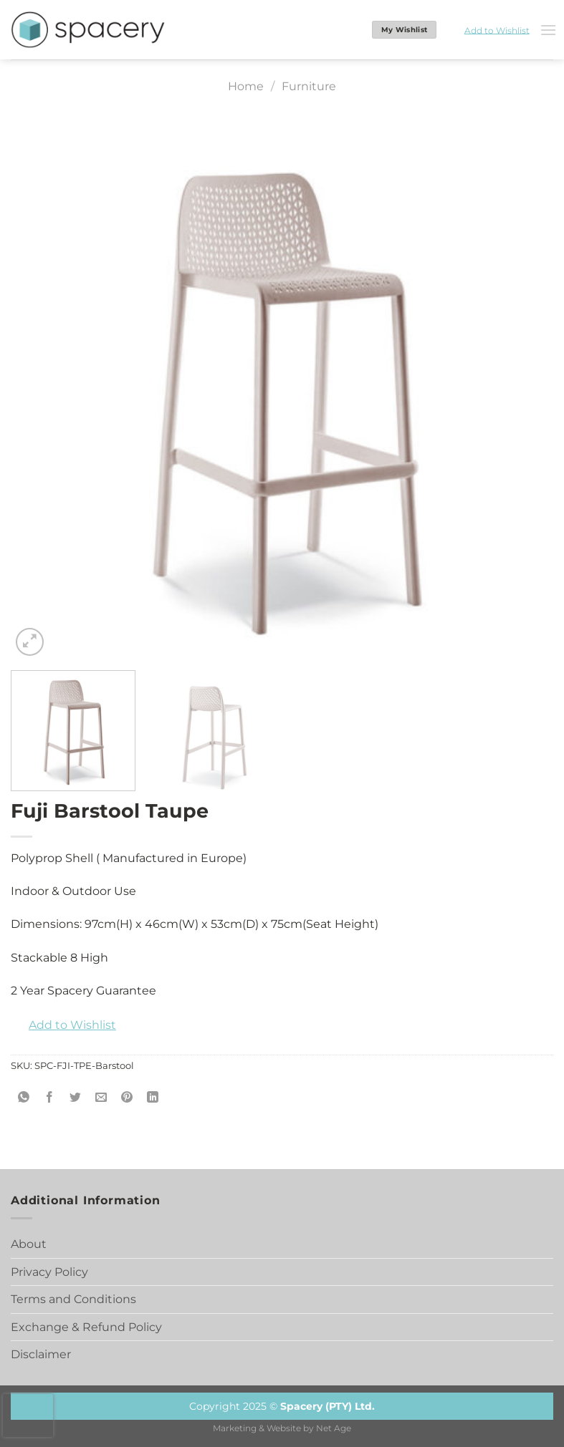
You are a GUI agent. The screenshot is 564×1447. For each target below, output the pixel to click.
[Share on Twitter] (75, 1098)
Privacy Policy (49, 1272)
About (29, 1244)
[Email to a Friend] (101, 1098)
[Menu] (548, 29)
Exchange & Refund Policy (86, 1327)
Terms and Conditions (73, 1299)
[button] (488, 30)
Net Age (333, 1428)
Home (246, 86)
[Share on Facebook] (50, 1098)
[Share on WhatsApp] (24, 1098)
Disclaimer (41, 1354)
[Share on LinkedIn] (153, 1098)
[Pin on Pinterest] (127, 1098)
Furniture (309, 86)
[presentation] (28, 1415)
